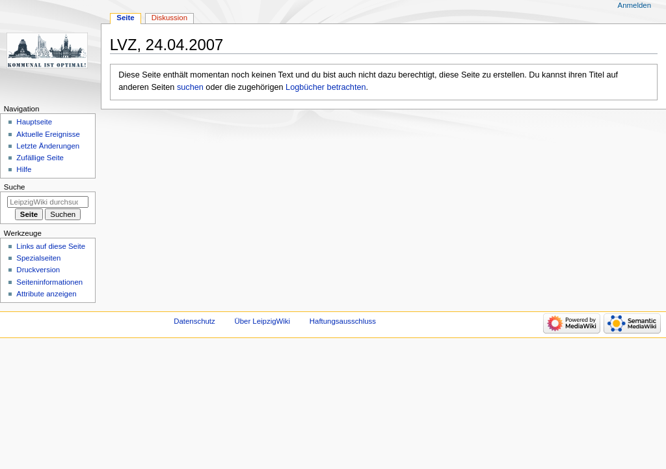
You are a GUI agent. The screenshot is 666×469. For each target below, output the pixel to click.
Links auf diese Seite (50, 246)
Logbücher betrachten (326, 87)
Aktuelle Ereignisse (47, 134)
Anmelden (635, 5)
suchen (190, 87)
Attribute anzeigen (46, 294)
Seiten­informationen (49, 282)
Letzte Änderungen (47, 146)
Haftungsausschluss (343, 321)
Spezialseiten (38, 258)
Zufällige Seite (40, 158)
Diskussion (169, 17)
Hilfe (23, 169)
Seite (125, 17)
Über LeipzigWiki (262, 321)
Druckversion (38, 270)
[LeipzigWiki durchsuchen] (47, 202)
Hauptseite (34, 122)
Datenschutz (194, 321)
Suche (14, 187)
